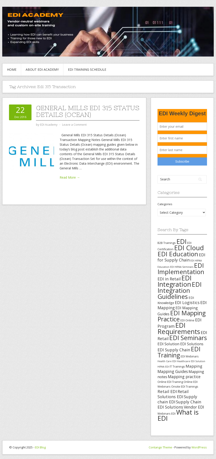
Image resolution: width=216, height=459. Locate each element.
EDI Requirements (179, 328)
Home (11, 69)
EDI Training (179, 352)
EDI (181, 241)
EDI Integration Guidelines (180, 290)
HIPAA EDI (163, 366)
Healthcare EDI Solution (191, 361)
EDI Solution (169, 343)
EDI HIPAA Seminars (181, 266)
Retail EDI (167, 391)
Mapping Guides (173, 371)
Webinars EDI (167, 413)
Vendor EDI (194, 407)
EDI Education (178, 254)
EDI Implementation (181, 268)
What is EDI (178, 415)
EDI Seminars (188, 338)
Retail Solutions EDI (173, 394)
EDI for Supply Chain (181, 257)
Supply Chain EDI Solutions (179, 404)
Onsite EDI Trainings (184, 386)
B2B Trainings (167, 243)
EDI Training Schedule (87, 69)
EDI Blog (40, 447)
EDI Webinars (190, 356)
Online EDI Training (170, 382)
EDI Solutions (191, 343)
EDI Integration (174, 281)
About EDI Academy (42, 69)
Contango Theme (160, 447)
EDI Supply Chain (174, 349)
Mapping (194, 366)
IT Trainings (177, 366)
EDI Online (187, 320)
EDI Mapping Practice (182, 316)
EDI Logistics (187, 302)
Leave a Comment (74, 125)
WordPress (199, 447)
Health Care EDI (167, 361)
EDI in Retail (169, 279)
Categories (165, 204)
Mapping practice (184, 376)
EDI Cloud (189, 247)
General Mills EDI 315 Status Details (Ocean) (87, 111)
